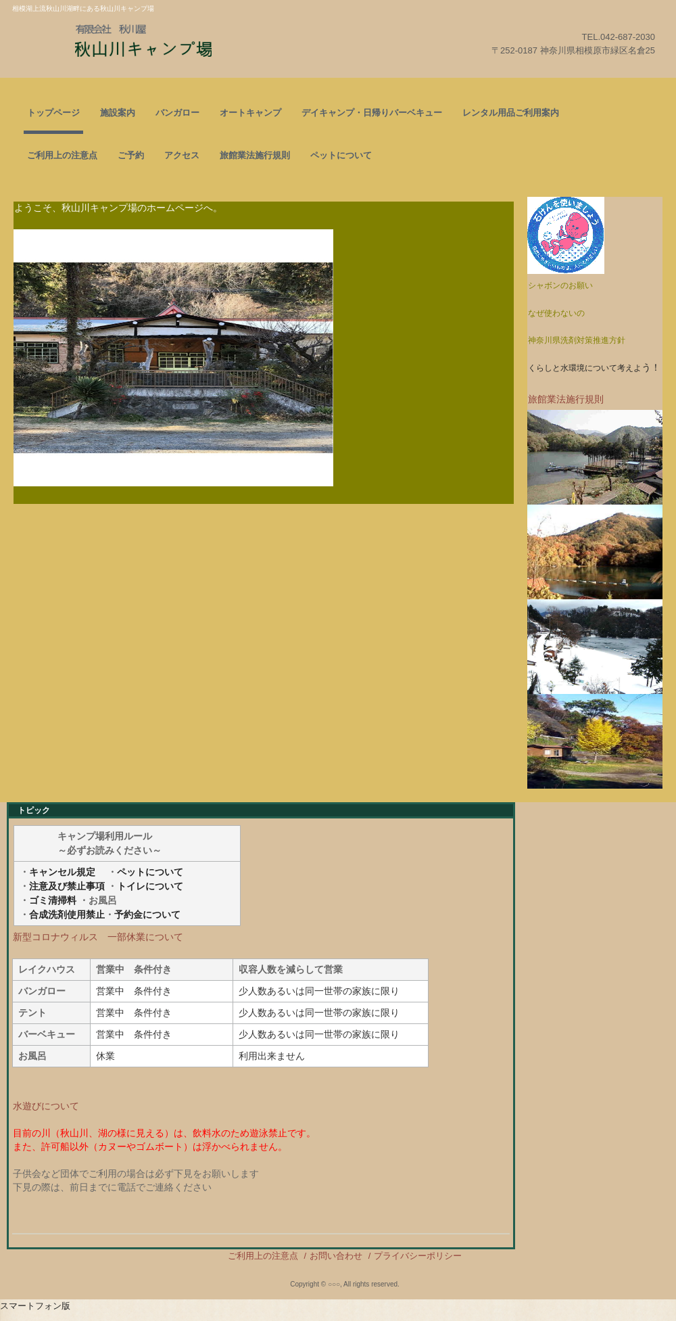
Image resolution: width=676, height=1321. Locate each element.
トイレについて (150, 886)
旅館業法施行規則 (255, 155)
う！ (594, 367)
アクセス (181, 155)
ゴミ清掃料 (52, 900)
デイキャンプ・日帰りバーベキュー (371, 113)
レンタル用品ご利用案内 (510, 113)
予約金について (147, 914)
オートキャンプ (250, 113)
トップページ (53, 113)
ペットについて (341, 155)
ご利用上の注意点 (62, 155)
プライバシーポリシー (418, 1256)
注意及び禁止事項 (67, 886)
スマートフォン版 (35, 1306)
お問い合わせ (336, 1256)
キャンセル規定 (62, 871)
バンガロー (177, 113)
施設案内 (117, 113)
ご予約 (131, 155)
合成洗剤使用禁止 (67, 914)
